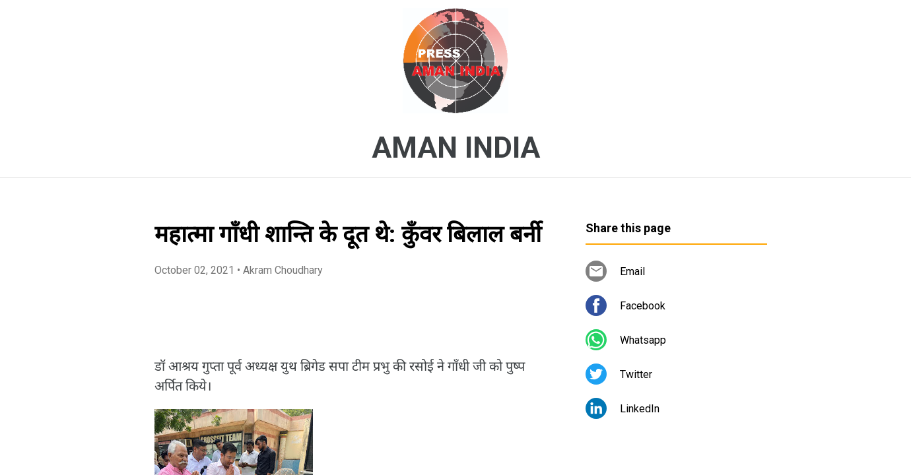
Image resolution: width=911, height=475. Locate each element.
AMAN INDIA (456, 148)
